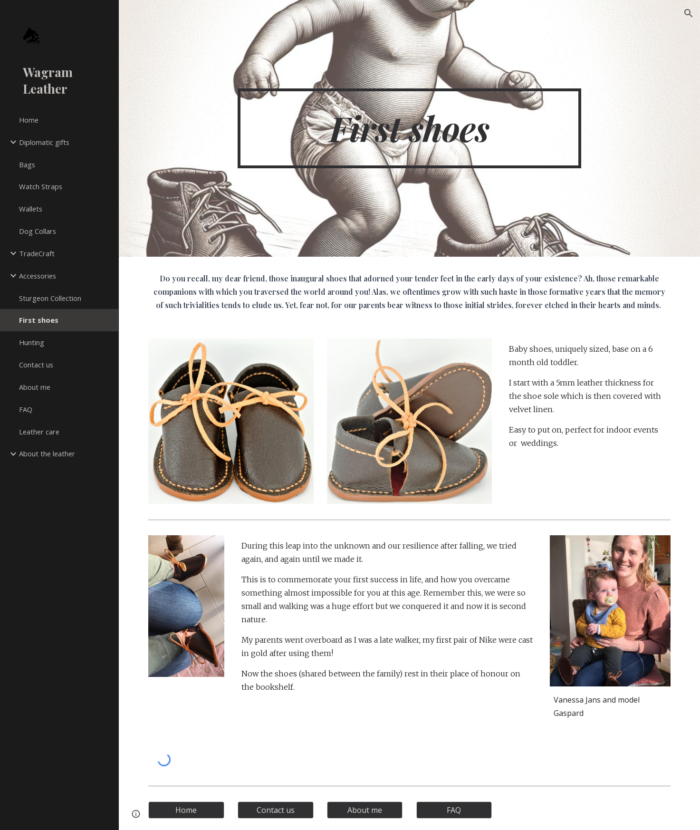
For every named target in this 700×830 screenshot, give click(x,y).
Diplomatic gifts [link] (44, 142)
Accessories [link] (37, 275)
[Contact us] (275, 810)
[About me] (365, 810)
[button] (688, 13)
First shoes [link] (38, 320)
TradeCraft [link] (37, 253)
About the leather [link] (47, 453)
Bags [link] (27, 164)
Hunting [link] (31, 342)
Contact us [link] (36, 364)
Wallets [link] (30, 208)
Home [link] (28, 120)
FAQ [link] (25, 409)
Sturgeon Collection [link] (50, 298)
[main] (409, 128)
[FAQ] (454, 810)
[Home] (186, 810)
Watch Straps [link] (40, 186)
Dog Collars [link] (37, 231)
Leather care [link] (39, 431)
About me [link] (34, 387)
